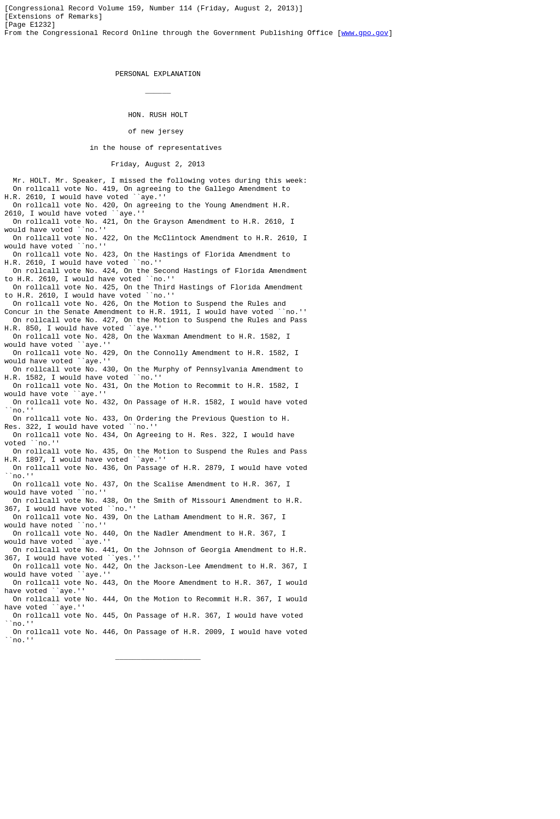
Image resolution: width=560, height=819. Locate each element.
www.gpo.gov (364, 39)
